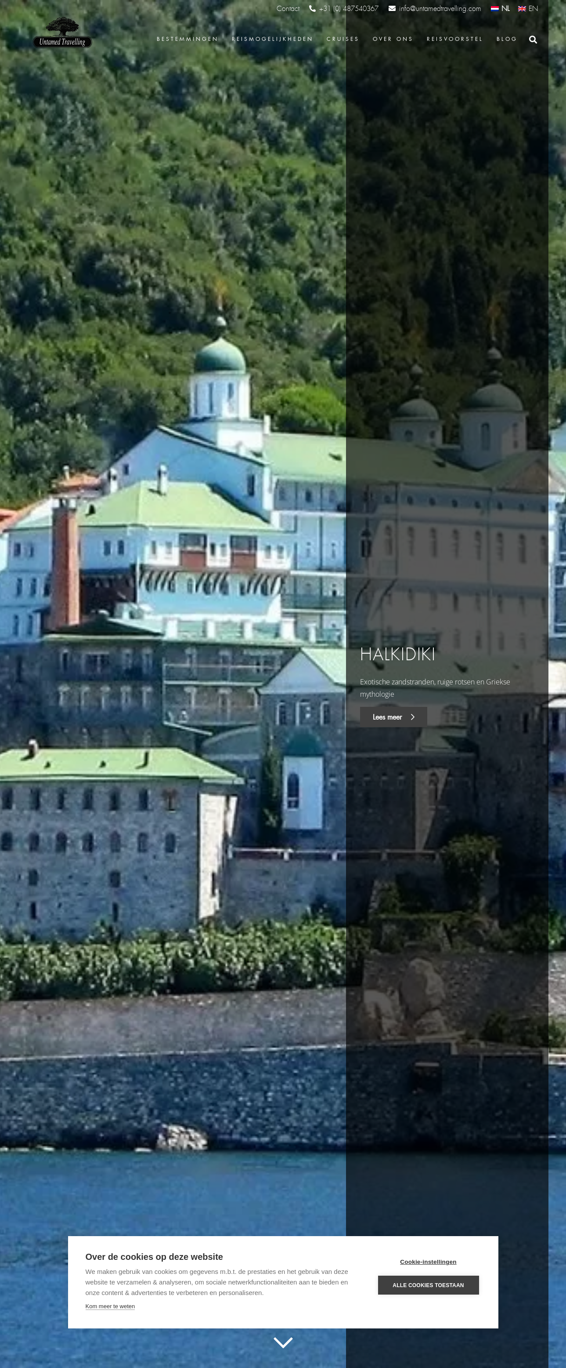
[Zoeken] (533, 40)
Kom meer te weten (110, 1306)
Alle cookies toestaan (428, 1285)
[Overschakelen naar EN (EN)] (528, 8)
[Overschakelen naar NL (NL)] (500, 8)
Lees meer (394, 717)
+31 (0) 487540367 (344, 8)
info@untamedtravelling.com (435, 8)
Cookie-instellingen (428, 1262)
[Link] (61, 33)
